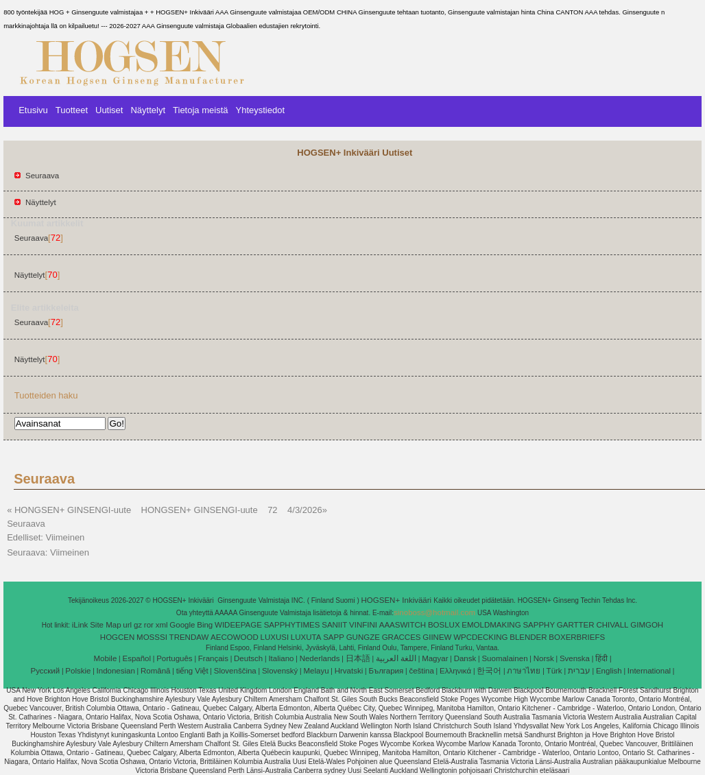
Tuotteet (72, 110)
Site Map (105, 625)
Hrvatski (349, 671)
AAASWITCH (402, 625)
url (127, 625)
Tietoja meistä (200, 110)
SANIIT (334, 625)
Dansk (465, 658)
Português (174, 658)
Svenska (575, 658)
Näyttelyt (147, 110)
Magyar (435, 658)
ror (149, 625)
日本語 (358, 658)
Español (136, 658)
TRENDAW (189, 637)
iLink (80, 625)
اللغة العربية (396, 658)
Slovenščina (235, 671)
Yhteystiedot (260, 110)
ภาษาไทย (523, 671)
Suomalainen (504, 658)
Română (155, 671)
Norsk (544, 658)
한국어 (489, 671)
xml (162, 625)
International (649, 671)
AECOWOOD (235, 637)
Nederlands (320, 658)
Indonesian (116, 671)
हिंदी (601, 658)
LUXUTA (306, 637)
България (385, 671)
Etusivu (33, 110)
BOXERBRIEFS (577, 637)
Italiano (281, 658)
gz (138, 625)
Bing (205, 625)
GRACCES (401, 637)
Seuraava (42, 175)
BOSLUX (444, 625)
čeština (421, 671)
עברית (579, 671)
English (609, 671)
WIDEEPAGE (238, 625)
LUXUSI (275, 637)
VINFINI (363, 625)
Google (182, 625)
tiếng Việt (192, 671)
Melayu (315, 671)
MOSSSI (151, 637)
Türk (554, 671)
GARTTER (576, 625)
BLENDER (528, 637)
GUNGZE (363, 637)
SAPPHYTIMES (292, 625)
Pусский (45, 671)
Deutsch (248, 658)
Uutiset (109, 110)
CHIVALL (612, 625)
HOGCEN (117, 637)
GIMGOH (646, 625)
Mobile (105, 658)
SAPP (333, 637)
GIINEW (436, 637)
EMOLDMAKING (491, 625)
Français (213, 658)
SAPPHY (539, 625)
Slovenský (280, 671)
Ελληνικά (455, 671)
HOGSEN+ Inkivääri (397, 600)
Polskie (78, 671)
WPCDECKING (480, 637)
